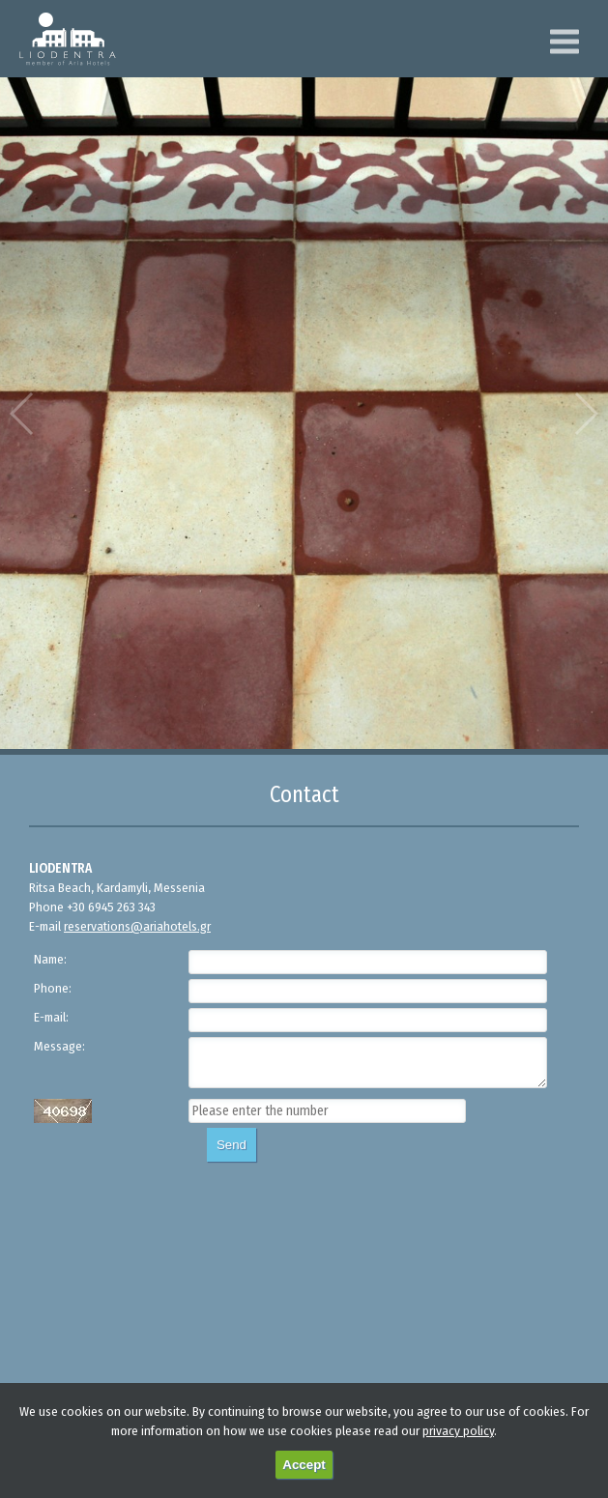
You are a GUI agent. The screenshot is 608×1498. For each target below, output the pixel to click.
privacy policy (458, 1431)
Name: (50, 959)
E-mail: (51, 1017)
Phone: (53, 988)
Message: (59, 1046)
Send (231, 1145)
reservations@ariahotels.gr (137, 926)
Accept (303, 1464)
